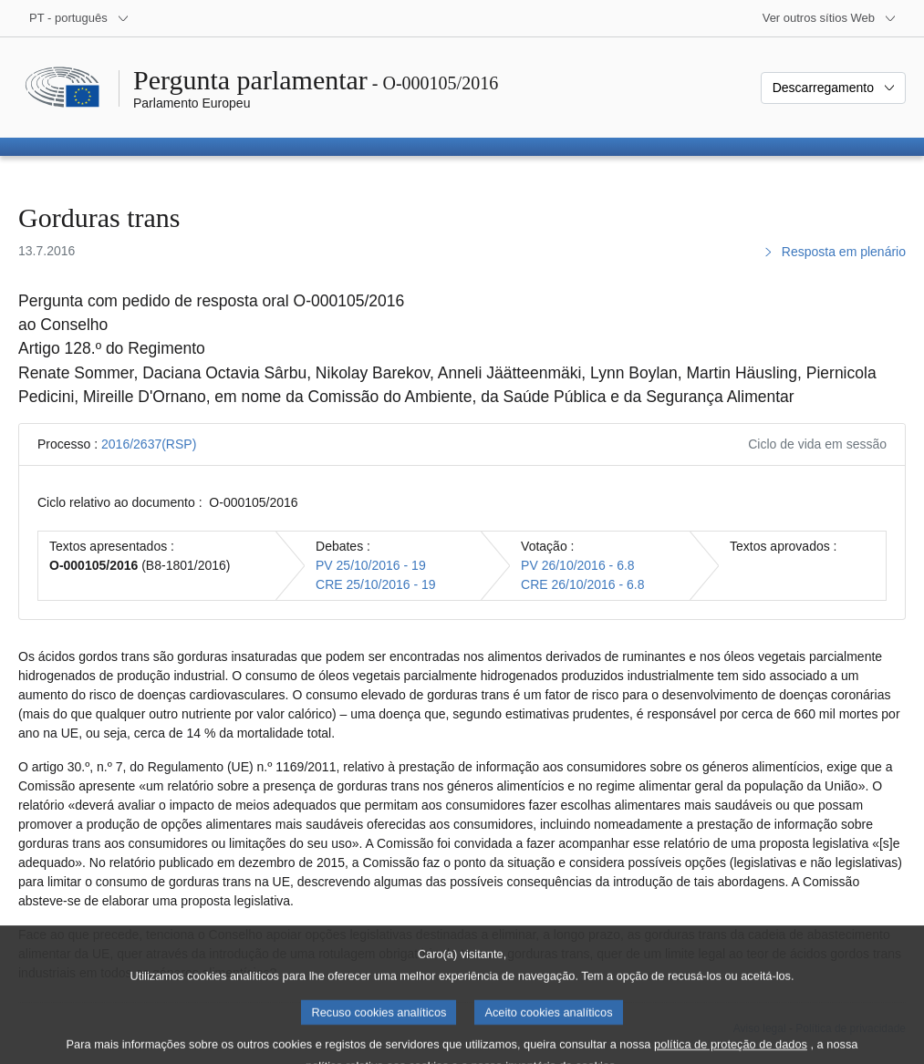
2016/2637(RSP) (148, 444)
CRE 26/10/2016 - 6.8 (582, 584)
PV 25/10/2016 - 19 (371, 565)
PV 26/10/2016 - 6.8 (578, 565)
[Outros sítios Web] (829, 18)
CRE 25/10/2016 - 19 (376, 584)
